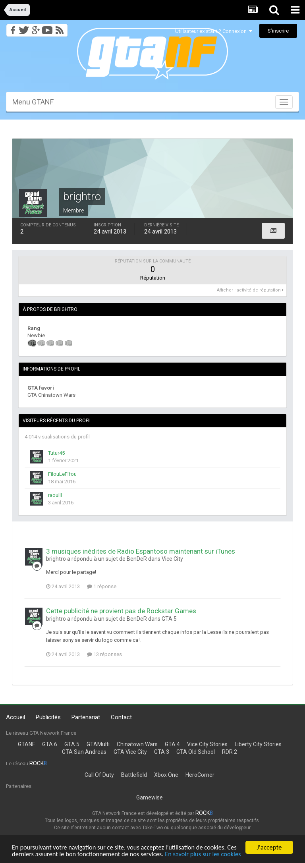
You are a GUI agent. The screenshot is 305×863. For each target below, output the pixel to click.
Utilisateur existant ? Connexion (213, 31)
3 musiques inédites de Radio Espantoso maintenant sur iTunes (140, 551)
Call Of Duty (99, 775)
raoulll (55, 495)
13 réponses (104, 654)
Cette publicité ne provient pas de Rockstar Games (121, 611)
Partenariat (85, 717)
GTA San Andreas (84, 752)
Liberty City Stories (258, 744)
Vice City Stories (207, 744)
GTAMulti (98, 744)
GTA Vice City (130, 752)
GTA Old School (195, 752)
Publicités (48, 717)
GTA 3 (161, 752)
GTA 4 (172, 744)
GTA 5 (169, 619)
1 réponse (101, 586)
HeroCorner (199, 775)
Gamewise (149, 797)
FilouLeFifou (62, 474)
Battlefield (134, 775)
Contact (121, 717)
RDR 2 (229, 752)
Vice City (172, 559)
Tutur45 (56, 453)
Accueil (15, 717)
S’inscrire (278, 31)
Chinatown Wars (137, 744)
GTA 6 (49, 744)
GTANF (26, 744)
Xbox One (166, 775)
